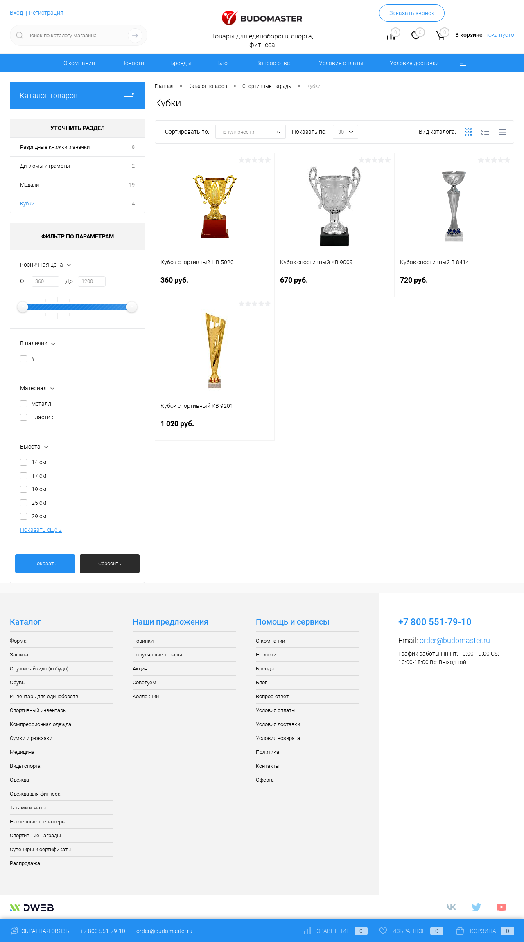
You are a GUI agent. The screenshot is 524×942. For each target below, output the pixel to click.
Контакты (268, 766)
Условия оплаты (341, 63)
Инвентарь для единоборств (44, 696)
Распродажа (25, 863)
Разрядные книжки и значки (55, 147)
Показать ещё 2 (41, 529)
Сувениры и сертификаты (41, 849)
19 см (39, 489)
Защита (19, 655)
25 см (39, 502)
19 (132, 185)
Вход (16, 12)
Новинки (143, 641)
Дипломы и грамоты (45, 166)
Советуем (144, 682)
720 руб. (454, 285)
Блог (223, 63)
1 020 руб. (214, 428)
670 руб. (334, 285)
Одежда (19, 780)
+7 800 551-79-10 (102, 931)
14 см (39, 462)
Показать (44, 563)
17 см (39, 475)
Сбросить (109, 563)
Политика (267, 752)
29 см (39, 516)
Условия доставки (414, 63)
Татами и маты (28, 808)
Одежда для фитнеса (35, 794)
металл (41, 403)
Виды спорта (25, 766)
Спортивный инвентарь (38, 710)
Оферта (265, 780)
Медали (29, 185)
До (69, 281)
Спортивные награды (35, 835)
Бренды (180, 63)
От (23, 281)
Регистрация (46, 12)
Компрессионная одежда (40, 724)
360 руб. (214, 285)
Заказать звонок (411, 13)
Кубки (27, 203)
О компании (79, 63)
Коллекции (146, 696)
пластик (42, 417)
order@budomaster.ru (455, 640)
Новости (132, 63)
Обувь (17, 682)
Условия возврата (278, 738)
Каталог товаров (77, 95)
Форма (18, 641)
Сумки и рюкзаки (31, 738)
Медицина (22, 752)
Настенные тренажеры (38, 821)
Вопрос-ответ (274, 63)
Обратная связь (39, 931)
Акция (140, 668)
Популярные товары (157, 655)
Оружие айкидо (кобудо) (39, 668)
